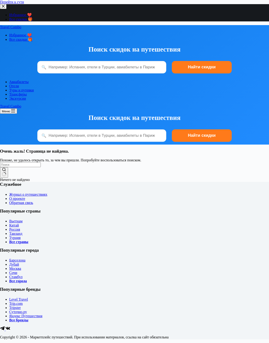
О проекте (17, 199)
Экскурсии (17, 98)
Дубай (14, 264)
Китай (14, 225)
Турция (14, 238)
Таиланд (15, 233)
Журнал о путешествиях (28, 194)
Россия (14, 229)
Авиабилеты (19, 82)
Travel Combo (10, 27)
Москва (15, 268)
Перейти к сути (12, 2)
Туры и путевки (21, 90)
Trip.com (16, 303)
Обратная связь (21, 203)
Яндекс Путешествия (25, 316)
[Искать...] (20, 164)
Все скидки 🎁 (20, 19)
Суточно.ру (18, 312)
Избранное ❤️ (20, 15)
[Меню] (8, 111)
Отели (14, 86)
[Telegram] (3, 329)
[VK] (8, 329)
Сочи (13, 273)
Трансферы (18, 94)
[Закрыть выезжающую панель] (3, 6)
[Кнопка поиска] (4, 172)
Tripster (15, 308)
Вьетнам (16, 221)
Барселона (17, 260)
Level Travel (18, 299)
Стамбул (16, 277)
